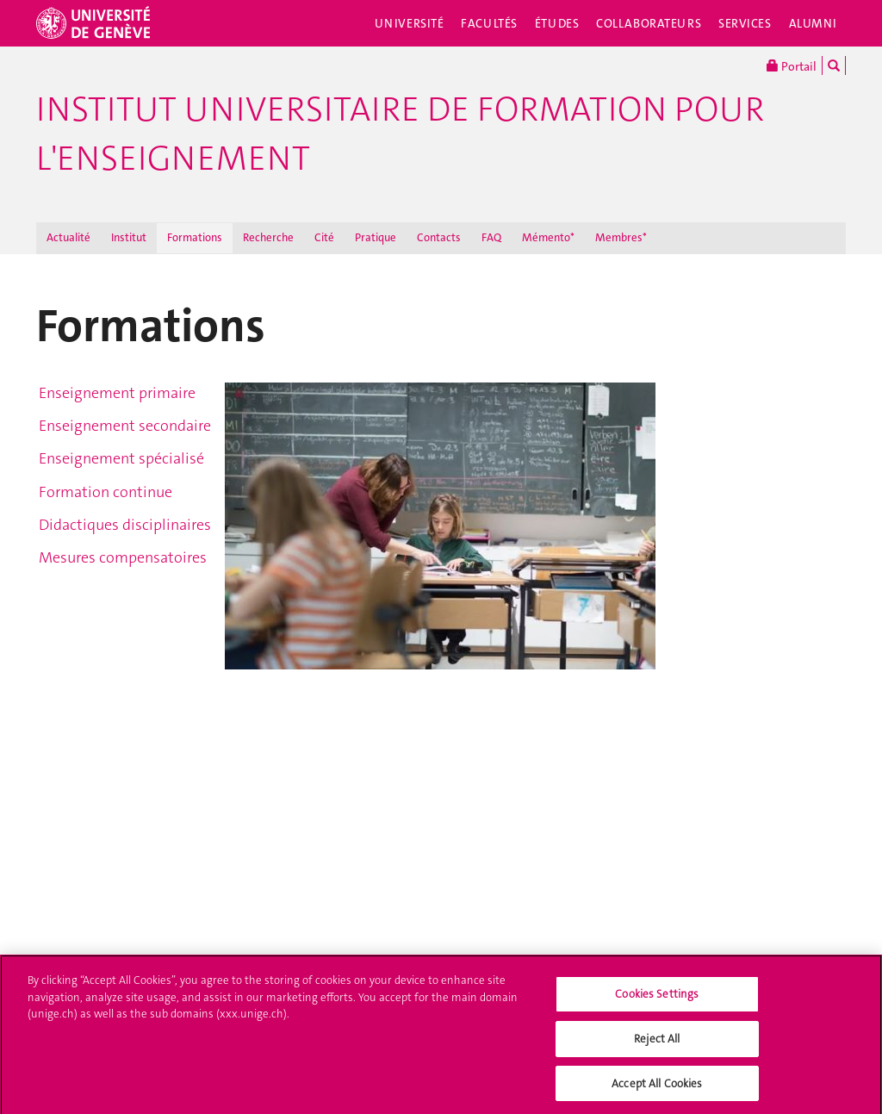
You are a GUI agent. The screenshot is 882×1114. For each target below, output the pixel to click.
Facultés (489, 23)
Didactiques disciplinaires (125, 524)
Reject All (657, 1043)
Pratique (375, 237)
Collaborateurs (648, 23)
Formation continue (105, 492)
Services (745, 23)
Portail (792, 65)
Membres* (621, 237)
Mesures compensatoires (123, 557)
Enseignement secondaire (125, 425)
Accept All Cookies (657, 1087)
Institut (128, 237)
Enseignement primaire (117, 393)
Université (409, 23)
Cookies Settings (657, 999)
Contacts (439, 237)
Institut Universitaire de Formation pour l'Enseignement (400, 134)
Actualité (68, 237)
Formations (194, 237)
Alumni (813, 23)
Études (557, 23)
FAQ (491, 237)
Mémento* (548, 237)
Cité (324, 237)
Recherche (268, 237)
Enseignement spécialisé (121, 458)
